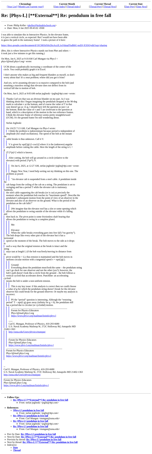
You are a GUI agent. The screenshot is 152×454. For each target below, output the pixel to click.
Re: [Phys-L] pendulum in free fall (30, 415)
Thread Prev (96, 6)
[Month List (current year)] (31, 6)
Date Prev (130, 6)
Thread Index (73, 6)
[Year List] (12, 6)
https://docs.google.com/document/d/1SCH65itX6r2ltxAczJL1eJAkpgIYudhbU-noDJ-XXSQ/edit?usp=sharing (54, 45)
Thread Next (110, 6)
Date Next (141, 6)
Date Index (59, 6)
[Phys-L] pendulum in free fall (28, 410)
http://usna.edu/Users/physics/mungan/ (27, 332)
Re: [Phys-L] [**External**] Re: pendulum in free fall (40, 400)
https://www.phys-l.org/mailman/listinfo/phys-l (33, 315)
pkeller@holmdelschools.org (41, 25)
